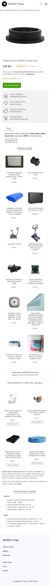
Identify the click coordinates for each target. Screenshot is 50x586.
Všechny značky (8, 547)
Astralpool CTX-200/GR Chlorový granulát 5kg (35, 356)
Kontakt (5, 570)
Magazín (5, 551)
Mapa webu (6, 555)
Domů (1, 10)
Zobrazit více (11, 141)
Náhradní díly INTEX (32, 375)
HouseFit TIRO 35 (14, 244)
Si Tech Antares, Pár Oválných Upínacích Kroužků (35, 281)
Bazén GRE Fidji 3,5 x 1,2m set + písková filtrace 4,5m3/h (14, 356)
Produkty (7, 10)
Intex (9, 74)
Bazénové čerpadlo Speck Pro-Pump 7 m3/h (14, 281)
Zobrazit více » (31, 74)
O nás (5, 566)
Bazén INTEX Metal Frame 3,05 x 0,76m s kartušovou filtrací (37, 453)
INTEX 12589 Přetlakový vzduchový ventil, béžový (37, 412)
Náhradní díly (14, 10)
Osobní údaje (7, 562)
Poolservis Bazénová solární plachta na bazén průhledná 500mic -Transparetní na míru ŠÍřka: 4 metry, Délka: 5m (36, 319)
